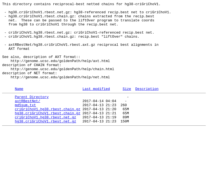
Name (19, 105)
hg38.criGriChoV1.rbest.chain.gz (47, 134)
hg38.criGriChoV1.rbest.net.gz (45, 143)
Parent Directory (32, 114)
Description (146, 105)
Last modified (96, 105)
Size (127, 105)
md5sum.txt (25, 124)
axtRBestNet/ (27, 119)
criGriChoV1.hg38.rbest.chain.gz (47, 129)
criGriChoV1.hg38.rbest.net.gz (45, 138)
